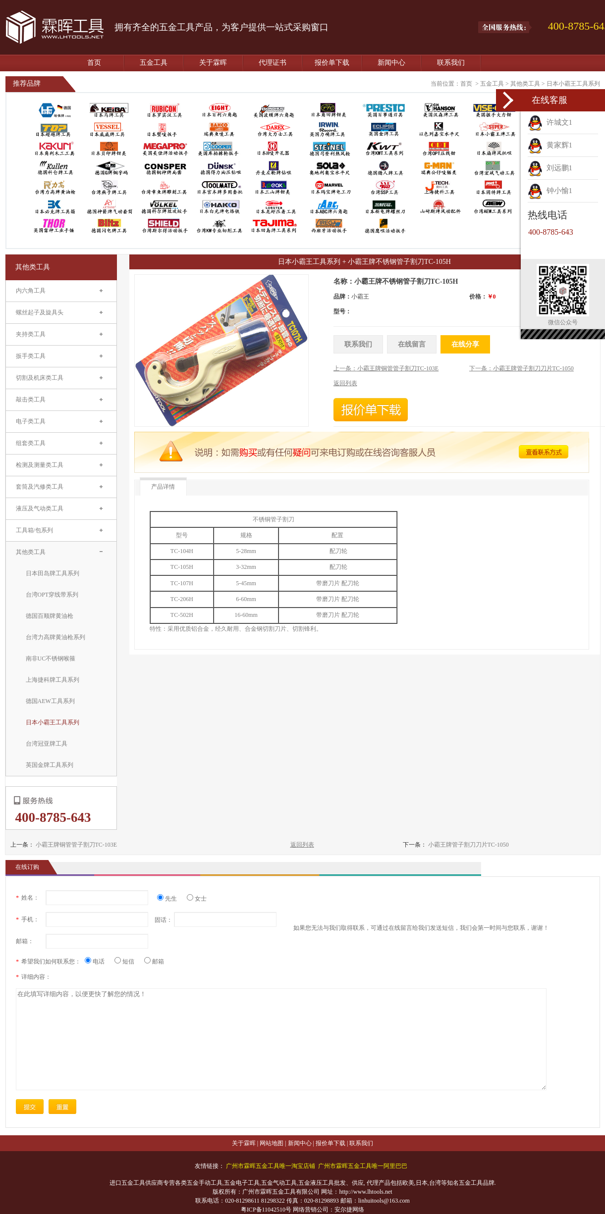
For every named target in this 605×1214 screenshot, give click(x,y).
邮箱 (154, 961)
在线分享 (465, 344)
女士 (197, 898)
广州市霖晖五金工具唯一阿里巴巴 (362, 1166)
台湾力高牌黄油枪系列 (55, 637)
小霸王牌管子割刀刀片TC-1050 (468, 844)
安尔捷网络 (349, 1209)
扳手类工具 (31, 356)
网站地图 (271, 1143)
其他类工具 (525, 83)
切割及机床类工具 (39, 377)
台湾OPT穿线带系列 (52, 594)
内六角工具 (31, 290)
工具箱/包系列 (34, 530)
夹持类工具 (31, 334)
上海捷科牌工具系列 (52, 679)
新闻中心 (391, 62)
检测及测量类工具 (39, 464)
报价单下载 (332, 62)
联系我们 (451, 62)
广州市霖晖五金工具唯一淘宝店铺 (270, 1166)
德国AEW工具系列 (50, 701)
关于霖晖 (213, 62)
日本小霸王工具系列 (573, 83)
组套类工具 (31, 443)
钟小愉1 (550, 191)
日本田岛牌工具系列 (52, 573)
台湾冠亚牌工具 (46, 743)
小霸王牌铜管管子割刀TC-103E (76, 844)
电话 (98, 961)
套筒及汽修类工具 (39, 486)
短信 (128, 961)
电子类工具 (31, 421)
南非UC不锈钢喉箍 (51, 658)
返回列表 (302, 844)
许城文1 (550, 122)
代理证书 (272, 62)
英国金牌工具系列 (49, 764)
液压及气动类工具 (39, 508)
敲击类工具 (31, 399)
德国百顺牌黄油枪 (49, 615)
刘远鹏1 (550, 168)
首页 (94, 62)
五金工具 (153, 62)
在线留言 (412, 344)
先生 (170, 898)
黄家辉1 (550, 145)
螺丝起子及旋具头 (39, 312)
